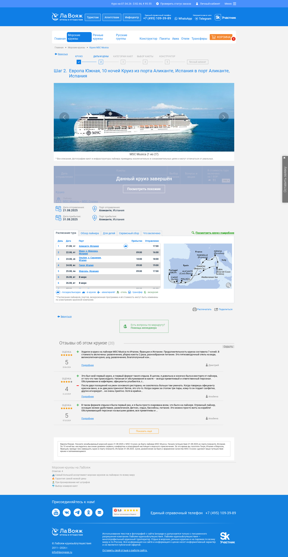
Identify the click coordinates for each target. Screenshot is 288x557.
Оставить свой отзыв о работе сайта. (124, 550)
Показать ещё (144, 431)
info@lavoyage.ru (62, 552)
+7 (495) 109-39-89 (157, 18)
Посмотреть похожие (144, 189)
